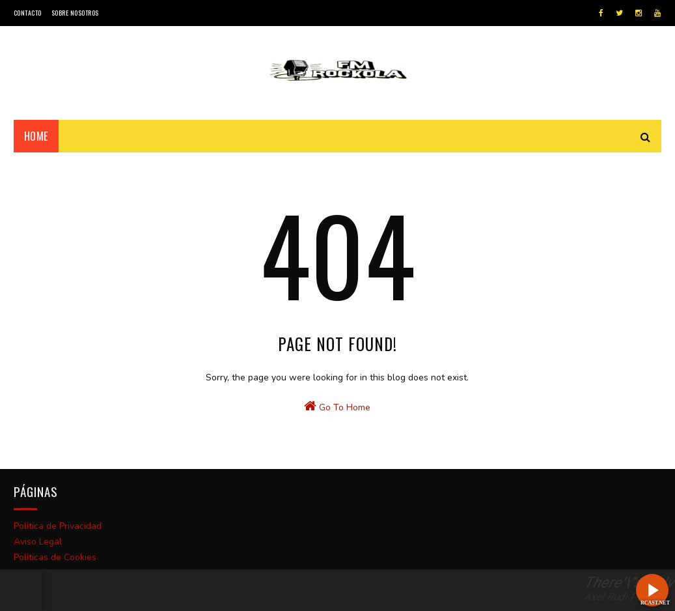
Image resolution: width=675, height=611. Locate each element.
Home (36, 136)
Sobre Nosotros (75, 13)
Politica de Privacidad (58, 526)
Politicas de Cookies (55, 557)
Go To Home (337, 406)
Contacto (28, 13)
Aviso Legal (38, 541)
